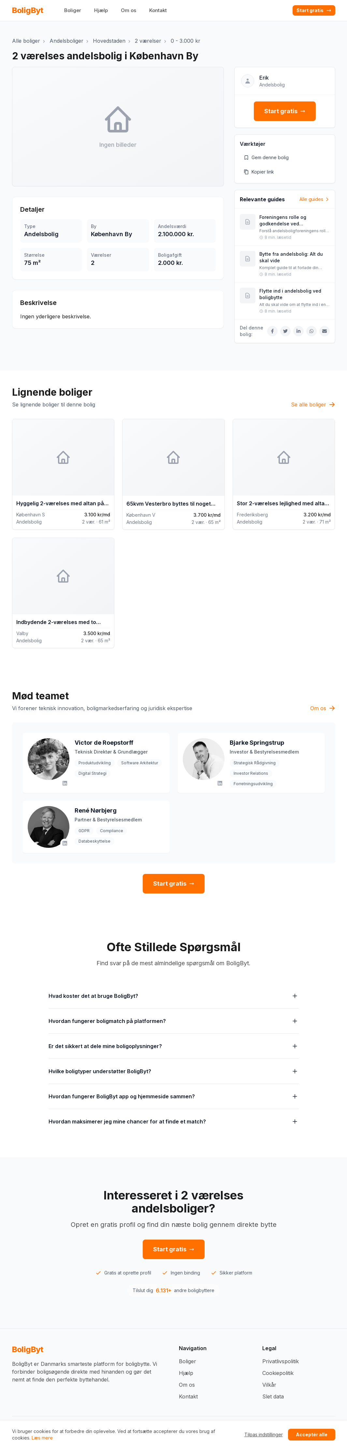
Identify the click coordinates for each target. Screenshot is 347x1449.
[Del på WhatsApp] (311, 331)
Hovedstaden (109, 41)
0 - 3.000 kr (185, 41)
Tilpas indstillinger (263, 1434)
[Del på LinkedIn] (298, 331)
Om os (128, 10)
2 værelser (148, 41)
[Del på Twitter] (285, 331)
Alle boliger (26, 41)
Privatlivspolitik (280, 1361)
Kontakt (158, 10)
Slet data (273, 1396)
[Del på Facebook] (272, 331)
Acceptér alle (311, 1434)
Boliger (72, 10)
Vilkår (269, 1384)
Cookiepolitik (278, 1373)
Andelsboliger (66, 41)
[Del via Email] (324, 331)
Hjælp (101, 10)
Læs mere (42, 1438)
